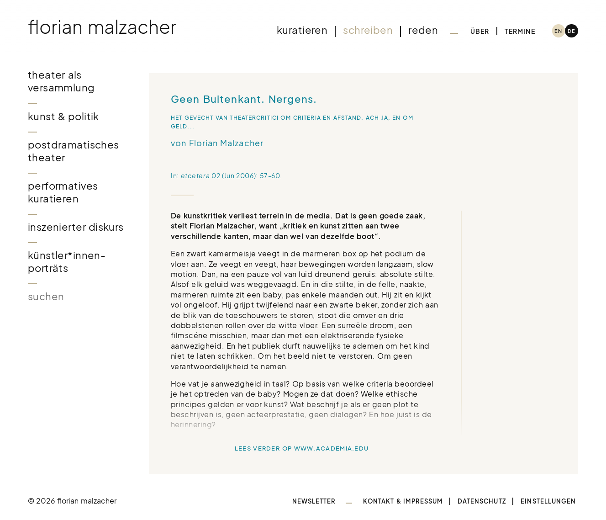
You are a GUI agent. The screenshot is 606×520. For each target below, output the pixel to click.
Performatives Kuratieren (63, 192)
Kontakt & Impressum (403, 501)
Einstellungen (548, 501)
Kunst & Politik (63, 116)
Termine (520, 31)
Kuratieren (302, 30)
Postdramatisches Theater (73, 151)
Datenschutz (482, 501)
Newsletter (314, 501)
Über (480, 31)
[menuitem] (558, 30)
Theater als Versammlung (61, 81)
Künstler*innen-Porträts (66, 261)
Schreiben (368, 30)
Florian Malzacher (102, 26)
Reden (423, 30)
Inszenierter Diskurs (76, 227)
